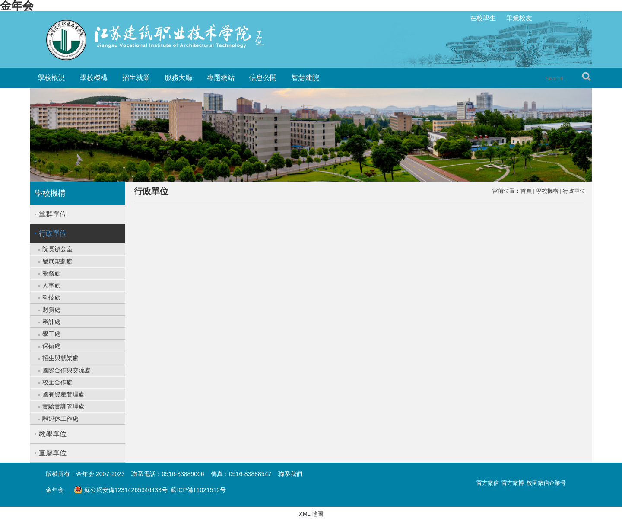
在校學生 (483, 18)
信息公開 (263, 77)
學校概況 (51, 77)
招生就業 (136, 77)
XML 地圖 (311, 514)
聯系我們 (290, 473)
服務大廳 (178, 77)
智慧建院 (305, 77)
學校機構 (94, 77)
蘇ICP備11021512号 (198, 489)
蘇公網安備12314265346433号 (120, 489)
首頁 (526, 191)
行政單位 (574, 191)
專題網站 (221, 77)
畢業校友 (519, 18)
